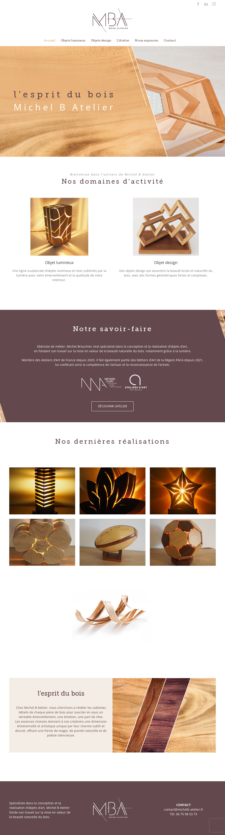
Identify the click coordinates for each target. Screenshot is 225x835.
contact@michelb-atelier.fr (183, 809)
